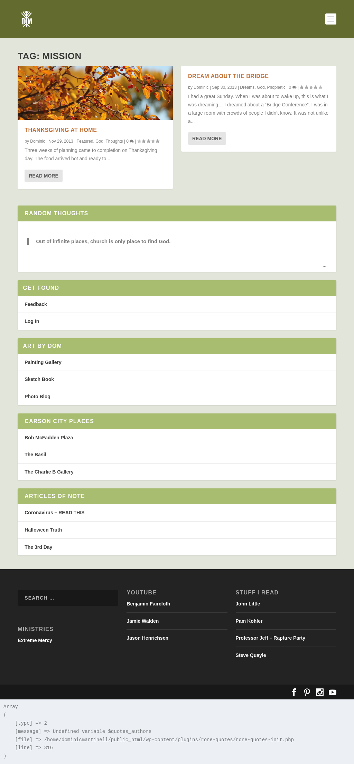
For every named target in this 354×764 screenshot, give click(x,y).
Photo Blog (37, 396)
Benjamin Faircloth (148, 604)
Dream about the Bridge (228, 76)
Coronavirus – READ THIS (54, 512)
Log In (32, 321)
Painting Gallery (43, 362)
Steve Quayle (251, 655)
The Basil (35, 454)
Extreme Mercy (35, 640)
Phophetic (276, 87)
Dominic (37, 141)
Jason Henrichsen (147, 638)
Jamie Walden (143, 621)
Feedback (36, 304)
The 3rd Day (38, 547)
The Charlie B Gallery (49, 472)
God (99, 141)
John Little (248, 604)
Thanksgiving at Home (61, 130)
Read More (43, 176)
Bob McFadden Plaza (49, 437)
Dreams (247, 87)
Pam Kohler (249, 621)
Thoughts (114, 141)
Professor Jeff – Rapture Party (271, 638)
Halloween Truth (43, 530)
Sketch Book (39, 379)
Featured (85, 141)
